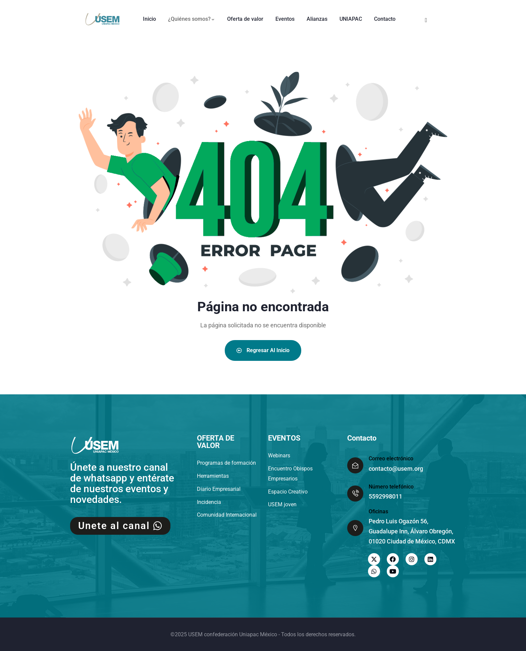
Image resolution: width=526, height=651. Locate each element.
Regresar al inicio (263, 350)
